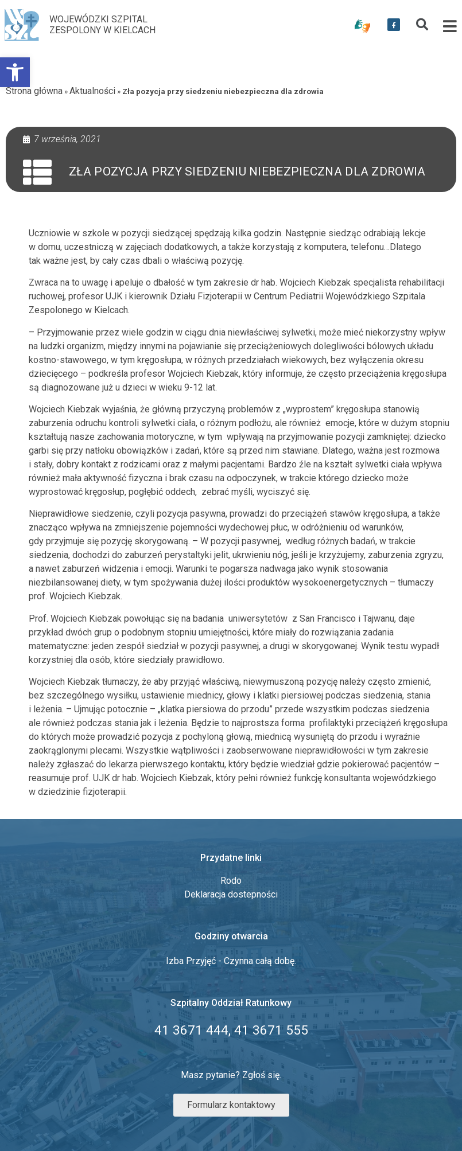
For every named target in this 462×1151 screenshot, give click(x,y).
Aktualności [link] (92, 90)
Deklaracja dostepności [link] (231, 894)
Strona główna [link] (34, 90)
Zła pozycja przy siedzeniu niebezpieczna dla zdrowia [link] (247, 171)
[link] (15, 72)
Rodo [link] (231, 880)
